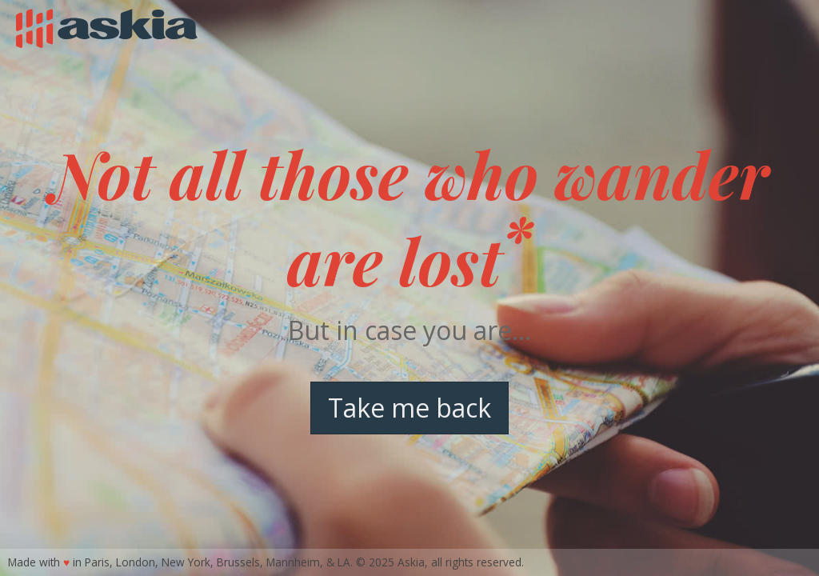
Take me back (409, 407)
